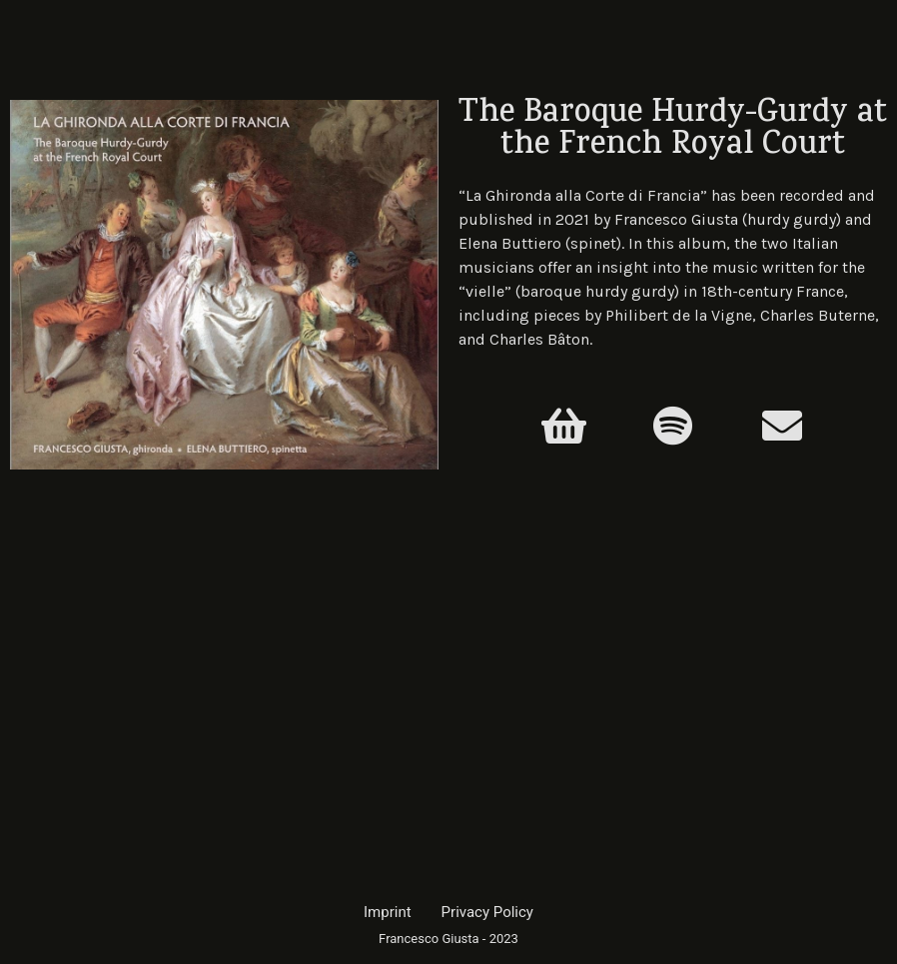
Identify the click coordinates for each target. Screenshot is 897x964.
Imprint (388, 912)
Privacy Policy (487, 912)
